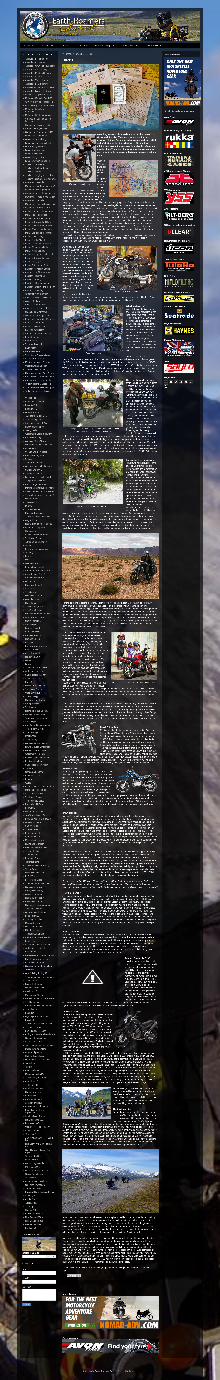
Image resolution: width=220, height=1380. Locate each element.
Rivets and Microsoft (34, 844)
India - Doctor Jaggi (34, 236)
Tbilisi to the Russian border (38, 355)
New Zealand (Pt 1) (34, 1224)
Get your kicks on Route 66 (38, 1127)
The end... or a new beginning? (39, 495)
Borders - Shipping (105, 45)
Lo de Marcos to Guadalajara (39, 1059)
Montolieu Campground (36, 527)
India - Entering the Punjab (37, 265)
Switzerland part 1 (33, 473)
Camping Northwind (34, 578)
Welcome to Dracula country (38, 434)
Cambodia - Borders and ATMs (39, 132)
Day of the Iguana (33, 984)
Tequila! (28, 1067)
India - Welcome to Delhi (36, 247)
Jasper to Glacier (33, 1188)
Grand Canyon (32, 1130)
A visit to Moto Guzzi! (35, 574)
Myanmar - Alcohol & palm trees (40, 193)
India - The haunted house (37, 218)
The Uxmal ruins (33, 1002)
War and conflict (32, 837)
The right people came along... (39, 977)
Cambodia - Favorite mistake (38, 125)
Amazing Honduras (34, 908)
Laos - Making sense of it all (38, 143)
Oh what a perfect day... (36, 912)
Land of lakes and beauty (37, 757)
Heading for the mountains (37, 613)
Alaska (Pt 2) (31, 1199)
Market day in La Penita (36, 1074)
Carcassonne (31, 531)
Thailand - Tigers (33, 171)
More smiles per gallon (35, 790)
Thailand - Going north (35, 164)
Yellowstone (30, 1177)
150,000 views (32, 502)
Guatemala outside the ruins (38, 944)
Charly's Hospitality (34, 890)
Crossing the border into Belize (39, 966)
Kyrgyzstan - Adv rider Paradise (40, 319)
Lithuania (29, 660)
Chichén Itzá (31, 991)
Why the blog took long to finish (40, 105)
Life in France (31, 498)
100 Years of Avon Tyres (36, 815)
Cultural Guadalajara (35, 1056)
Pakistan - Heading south (37, 283)
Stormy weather (32, 509)
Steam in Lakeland (34, 793)
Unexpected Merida (34, 995)
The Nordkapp (32, 696)
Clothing (66, 45)
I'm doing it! (30, 1228)
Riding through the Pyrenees (38, 524)
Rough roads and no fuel (36, 959)
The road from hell (33, 344)
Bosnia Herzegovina (34, 455)
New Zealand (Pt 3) (34, 1217)
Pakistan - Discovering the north (40, 287)
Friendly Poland (32, 653)
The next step (31, 855)
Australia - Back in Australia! (38, 91)
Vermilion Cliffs (32, 1134)
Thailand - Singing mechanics (39, 175)
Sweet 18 (29, 1020)
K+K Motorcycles (33, 631)
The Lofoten (31, 707)
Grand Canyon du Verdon (37, 534)
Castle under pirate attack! (37, 937)
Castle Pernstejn (33, 621)
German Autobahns (34, 772)
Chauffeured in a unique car (38, 725)
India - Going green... (35, 261)
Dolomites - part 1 (33, 599)
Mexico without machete (36, 1088)
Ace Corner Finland (34, 678)
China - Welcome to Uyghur (38, 297)
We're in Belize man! (35, 962)
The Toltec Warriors (34, 1027)
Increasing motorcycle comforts (39, 488)
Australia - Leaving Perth (36, 84)
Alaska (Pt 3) (31, 1195)
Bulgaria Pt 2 (31, 405)
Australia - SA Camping (36, 69)
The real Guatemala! (35, 934)
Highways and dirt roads (36, 1016)
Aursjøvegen (31, 721)
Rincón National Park (35, 872)
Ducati (28, 560)
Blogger (132, 1371)
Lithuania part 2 (32, 657)
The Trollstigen (32, 732)
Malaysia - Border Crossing (38, 115)
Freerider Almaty (33, 337)
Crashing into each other (36, 743)
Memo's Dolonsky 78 (35, 326)
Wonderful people (33, 1052)
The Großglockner (33, 610)
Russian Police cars (34, 901)
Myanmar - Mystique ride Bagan (40, 197)
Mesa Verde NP (32, 1159)
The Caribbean (32, 980)
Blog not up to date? (34, 567)
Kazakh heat (31, 340)
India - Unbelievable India (37, 258)
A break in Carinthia (34, 463)
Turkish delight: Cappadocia (38, 384)
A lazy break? (31, 1081)
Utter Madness (32, 930)
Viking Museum (32, 703)
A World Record (153, 45)
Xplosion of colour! (34, 1103)
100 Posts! (30, 970)
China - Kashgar (32, 301)
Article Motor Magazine (36, 542)
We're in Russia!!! (33, 351)
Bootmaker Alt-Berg (34, 804)
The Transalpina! (33, 419)
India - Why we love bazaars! (38, 229)
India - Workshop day (35, 251)
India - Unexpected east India (39, 211)
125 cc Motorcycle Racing (37, 865)
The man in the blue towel (37, 883)
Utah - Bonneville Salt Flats (38, 1170)
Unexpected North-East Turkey (39, 373)
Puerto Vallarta (32, 1070)
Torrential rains (32, 862)
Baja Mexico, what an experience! (35, 1111)
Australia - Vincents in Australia (39, 87)
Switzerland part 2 (33, 470)
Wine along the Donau (35, 617)
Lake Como (30, 581)
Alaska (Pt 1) (31, 1203)
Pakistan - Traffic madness (37, 272)
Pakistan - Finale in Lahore (37, 269)
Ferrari (28, 556)
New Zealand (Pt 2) (34, 1221)
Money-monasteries (34, 427)
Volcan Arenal (31, 869)
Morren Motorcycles (34, 840)
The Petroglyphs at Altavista (38, 1077)
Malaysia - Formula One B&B (39, 98)
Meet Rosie (30, 736)
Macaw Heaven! (32, 923)
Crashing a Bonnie (34, 887)
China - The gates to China (37, 308)
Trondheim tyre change (36, 718)
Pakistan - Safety (33, 279)
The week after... (33, 851)
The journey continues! (36, 480)
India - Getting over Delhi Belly (39, 254)
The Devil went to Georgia (37, 369)
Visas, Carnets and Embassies (39, 491)
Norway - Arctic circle (35, 714)
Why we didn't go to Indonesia (39, 102)
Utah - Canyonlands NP (36, 1163)
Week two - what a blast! (36, 847)
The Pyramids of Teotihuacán (39, 1023)
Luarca (28, 506)
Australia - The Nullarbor (36, 80)
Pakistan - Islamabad (35, 276)
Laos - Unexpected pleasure (38, 161)
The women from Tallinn (36, 667)
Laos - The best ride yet (36, 135)
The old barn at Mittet (35, 729)
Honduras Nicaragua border (38, 905)
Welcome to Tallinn (34, 671)
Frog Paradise (31, 649)
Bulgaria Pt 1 (31, 409)
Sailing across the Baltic (36, 675)
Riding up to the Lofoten (36, 711)
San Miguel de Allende (35, 1031)
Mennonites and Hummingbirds (39, 955)
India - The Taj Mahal (35, 240)
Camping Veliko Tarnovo (36, 441)
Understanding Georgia (36, 366)
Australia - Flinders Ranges (38, 73)
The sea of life (31, 1085)
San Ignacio (30, 952)
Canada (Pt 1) (31, 1210)
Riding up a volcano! (34, 898)
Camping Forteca (33, 635)
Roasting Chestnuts (34, 513)
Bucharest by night (34, 437)
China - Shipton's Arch (35, 304)
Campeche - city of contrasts (38, 1005)
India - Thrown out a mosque (38, 243)
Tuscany (29, 552)
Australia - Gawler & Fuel (37, 76)
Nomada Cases (32, 639)
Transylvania (31, 430)
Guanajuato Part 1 (33, 1041)
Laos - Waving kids (34, 153)
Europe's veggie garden (36, 646)
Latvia (28, 664)
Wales (28, 783)
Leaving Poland (32, 628)
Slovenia (29, 459)
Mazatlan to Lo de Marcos (37, 1106)
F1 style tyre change (34, 761)
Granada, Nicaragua (34, 894)
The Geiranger (32, 739)
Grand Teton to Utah (34, 1174)
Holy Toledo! (31, 520)
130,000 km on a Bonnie (36, 294)
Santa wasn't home (34, 689)
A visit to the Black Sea (36, 416)
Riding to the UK (33, 833)
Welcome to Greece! (34, 401)
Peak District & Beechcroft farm (40, 786)
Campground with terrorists (38, 570)
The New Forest (32, 829)
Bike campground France (37, 484)
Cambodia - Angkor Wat (36, 128)
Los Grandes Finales (35, 926)
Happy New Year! (33, 1092)
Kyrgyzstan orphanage (35, 322)
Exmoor (28, 779)
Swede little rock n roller (36, 765)
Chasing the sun (32, 693)
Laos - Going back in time (37, 157)
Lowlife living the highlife (36, 973)
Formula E (30, 808)
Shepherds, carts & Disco (37, 423)
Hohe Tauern (31, 603)
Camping (83, 45)
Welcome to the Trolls (35, 754)
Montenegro (31, 448)
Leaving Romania (33, 412)
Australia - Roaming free (36, 62)
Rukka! (28, 682)
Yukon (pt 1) (31, 1206)
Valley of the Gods (33, 1156)
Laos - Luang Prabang (35, 139)
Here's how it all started (36, 750)
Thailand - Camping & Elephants (40, 179)
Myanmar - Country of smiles (38, 207)
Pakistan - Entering (34, 290)
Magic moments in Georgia (37, 362)
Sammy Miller (31, 826)
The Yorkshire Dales (34, 801)
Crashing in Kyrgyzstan (36, 312)
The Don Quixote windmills (37, 516)
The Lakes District (33, 797)
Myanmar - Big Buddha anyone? (40, 186)
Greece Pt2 (30, 398)
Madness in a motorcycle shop (39, 998)
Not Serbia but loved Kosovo (38, 445)
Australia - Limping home (37, 59)
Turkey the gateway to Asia (38, 391)
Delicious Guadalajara (35, 1049)
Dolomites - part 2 (33, 595)
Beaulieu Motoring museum (38, 819)
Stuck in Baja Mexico (35, 1116)
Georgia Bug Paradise (35, 358)
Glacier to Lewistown (35, 1185)
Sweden (29, 768)
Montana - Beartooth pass (37, 1181)
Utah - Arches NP (33, 1167)
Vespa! (28, 545)
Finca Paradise (32, 916)
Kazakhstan (30, 348)
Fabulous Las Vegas (34, 1123)
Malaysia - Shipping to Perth (38, 94)
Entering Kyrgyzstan (34, 330)
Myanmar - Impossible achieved (40, 204)
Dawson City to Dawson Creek (39, 1192)
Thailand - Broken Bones (36, 168)
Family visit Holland (34, 1213)
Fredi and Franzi (33, 858)
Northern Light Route (35, 700)
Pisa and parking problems (37, 549)
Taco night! (30, 1063)
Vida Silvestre (31, 1009)
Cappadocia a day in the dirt (38, 380)
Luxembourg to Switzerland (38, 477)
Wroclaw (29, 642)
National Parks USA (34, 1120)
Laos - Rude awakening (36, 150)
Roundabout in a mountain (37, 747)
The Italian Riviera (33, 538)
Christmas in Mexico (34, 1099)
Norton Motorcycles (34, 811)
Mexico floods (31, 1095)
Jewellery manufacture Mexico (39, 1045)
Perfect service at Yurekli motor (39, 376)
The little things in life (35, 606)
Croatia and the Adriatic (36, 452)
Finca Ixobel (31, 941)
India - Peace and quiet (36, 215)
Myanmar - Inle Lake (35, 200)
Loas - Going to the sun (36, 146)
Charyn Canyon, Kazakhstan (38, 333)
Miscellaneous (130, 45)
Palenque (29, 1013)
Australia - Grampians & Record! (40, 66)
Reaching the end (33, 585)
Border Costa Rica (33, 880)
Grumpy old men (33, 822)
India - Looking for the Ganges (39, 233)
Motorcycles (47, 45)
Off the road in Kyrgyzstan (37, 315)
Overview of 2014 (33, 563)
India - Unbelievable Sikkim (38, 222)
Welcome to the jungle (35, 948)
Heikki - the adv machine (36, 685)
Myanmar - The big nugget (37, 189)
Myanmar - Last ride (34, 182)
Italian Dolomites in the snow (38, 466)
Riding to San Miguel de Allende (40, 1034)
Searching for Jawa (34, 624)
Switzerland (30, 588)
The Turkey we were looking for (40, 387)
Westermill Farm (33, 775)
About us (28, 45)
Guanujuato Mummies (35, 1038)
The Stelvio (30, 592)
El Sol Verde (31, 876)
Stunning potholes (33, 919)
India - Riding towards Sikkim (39, 225)
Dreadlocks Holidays (35, 987)
